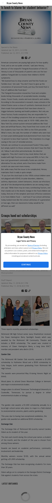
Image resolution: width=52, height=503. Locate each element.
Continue (26, 264)
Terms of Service (33, 245)
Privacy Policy (37, 248)
